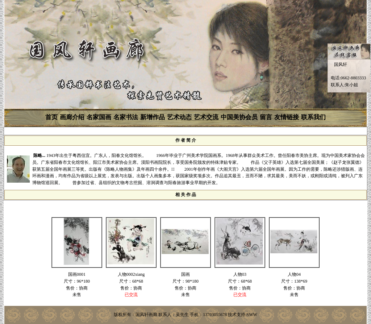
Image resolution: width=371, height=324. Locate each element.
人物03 (239, 274)
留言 (266, 117)
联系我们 (313, 117)
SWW (252, 314)
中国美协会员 (239, 117)
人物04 (294, 274)
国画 (185, 274)
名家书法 (125, 117)
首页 (51, 117)
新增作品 (152, 117)
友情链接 (286, 117)
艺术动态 (179, 117)
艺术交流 (206, 117)
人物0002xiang (131, 274)
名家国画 (99, 117)
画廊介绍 (72, 117)
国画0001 (77, 274)
